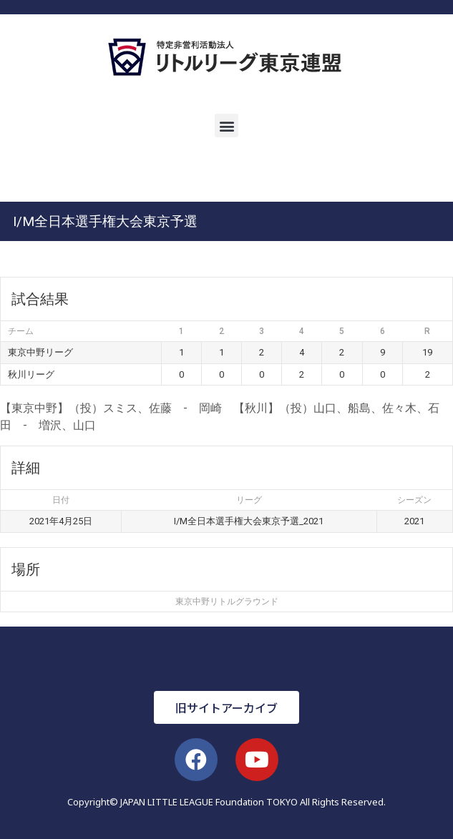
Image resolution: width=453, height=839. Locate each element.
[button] (226, 125)
